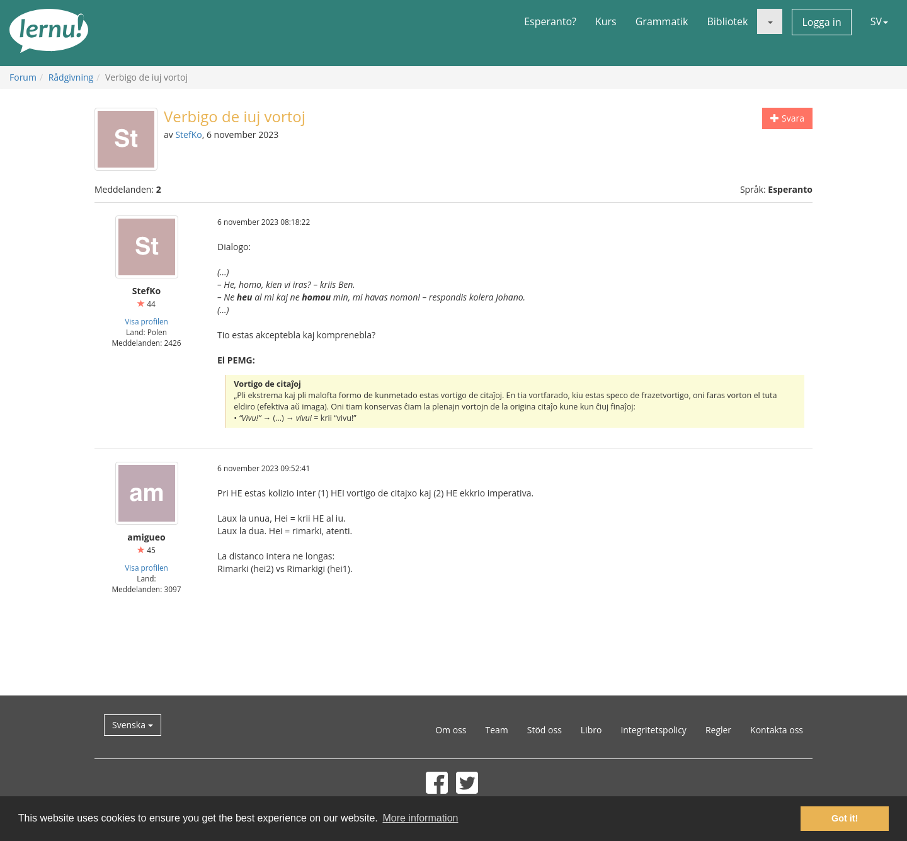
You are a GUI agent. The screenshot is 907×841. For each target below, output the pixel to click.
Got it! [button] (844, 818)
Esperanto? (550, 21)
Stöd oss (544, 730)
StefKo (188, 134)
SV (879, 21)
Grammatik (662, 21)
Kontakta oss (776, 730)
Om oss (450, 730)
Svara (787, 118)
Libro (591, 730)
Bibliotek (727, 21)
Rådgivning (70, 77)
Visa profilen (146, 321)
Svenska (132, 725)
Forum (23, 77)
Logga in (821, 22)
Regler (718, 730)
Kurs (606, 21)
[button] (769, 21)
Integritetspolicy (653, 730)
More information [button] (420, 818)
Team (496, 730)
